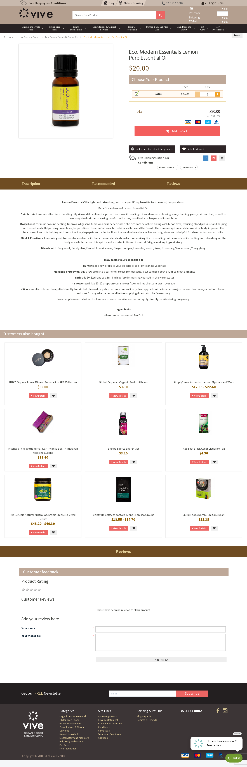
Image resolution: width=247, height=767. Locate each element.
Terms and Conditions (109, 734)
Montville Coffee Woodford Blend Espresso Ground (123, 515)
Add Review (161, 659)
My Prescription (68, 748)
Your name (28, 628)
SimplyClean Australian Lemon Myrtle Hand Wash (203, 382)
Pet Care (64, 745)
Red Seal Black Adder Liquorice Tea (204, 448)
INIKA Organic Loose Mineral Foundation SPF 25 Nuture (43, 382)
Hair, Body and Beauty (29, 37)
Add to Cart (176, 131)
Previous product (167, 167)
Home (8, 37)
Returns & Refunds (147, 720)
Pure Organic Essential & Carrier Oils (61, 37)
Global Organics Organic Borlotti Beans (123, 382)
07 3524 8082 (172, 3)
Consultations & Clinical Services (72, 728)
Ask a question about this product (152, 149)
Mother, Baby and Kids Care (74, 737)
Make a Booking (131, 3)
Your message (31, 635)
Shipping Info (144, 716)
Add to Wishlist (193, 149)
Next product (190, 167)
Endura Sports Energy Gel (123, 448)
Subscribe (192, 693)
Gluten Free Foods (69, 720)
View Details (38, 395)
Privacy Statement (108, 720)
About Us (103, 737)
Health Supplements (70, 723)
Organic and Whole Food (73, 716)
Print (237, 35)
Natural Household (69, 734)
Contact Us (104, 730)
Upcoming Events (107, 716)
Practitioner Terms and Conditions (110, 725)
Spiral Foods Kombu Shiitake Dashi (204, 515)
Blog (109, 3)
